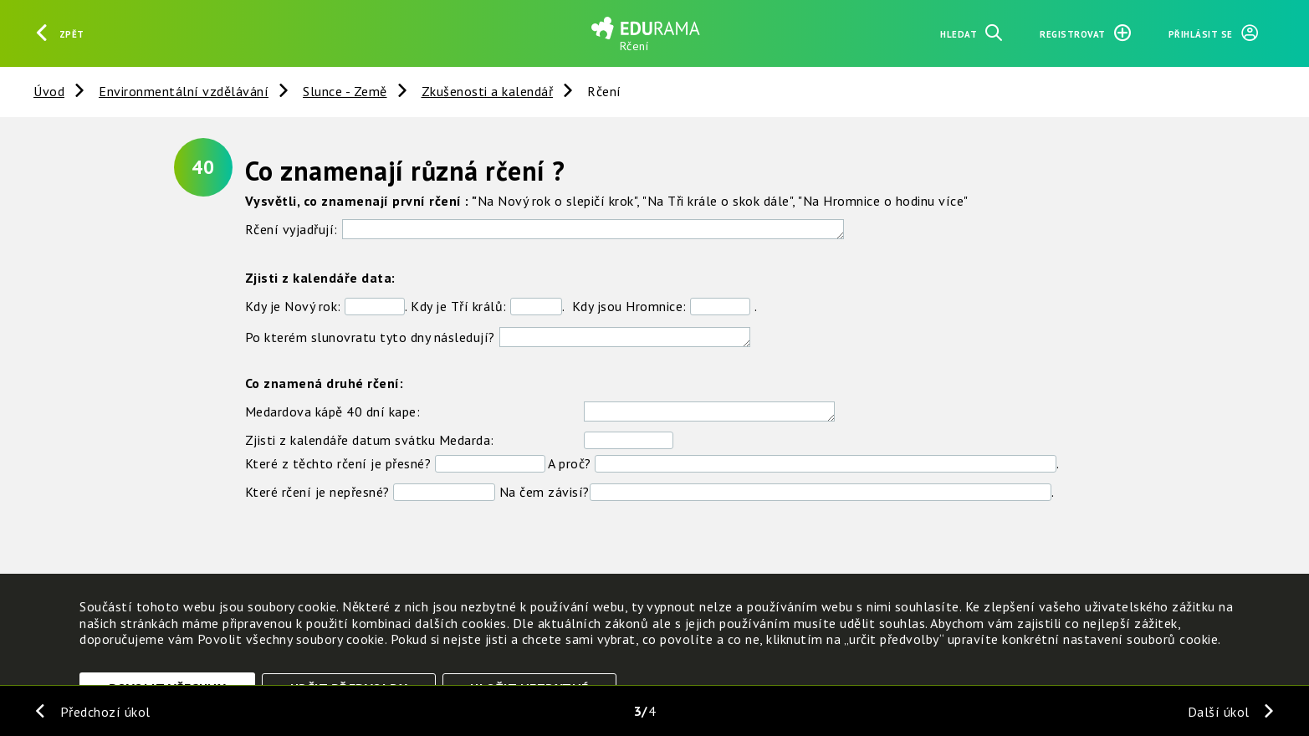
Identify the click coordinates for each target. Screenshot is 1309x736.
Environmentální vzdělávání (183, 91)
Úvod (48, 91)
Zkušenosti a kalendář (488, 91)
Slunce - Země (345, 91)
